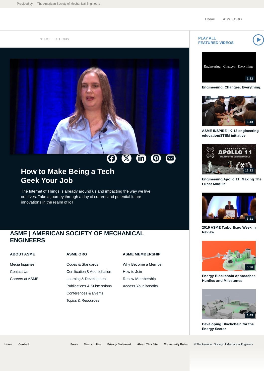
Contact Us (19, 271)
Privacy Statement (119, 344)
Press (74, 344)
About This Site (147, 344)
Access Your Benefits (140, 286)
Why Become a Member (143, 264)
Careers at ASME (24, 279)
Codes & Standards (82, 264)
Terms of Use (92, 344)
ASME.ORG (232, 19)
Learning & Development (86, 279)
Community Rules (176, 344)
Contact (23, 344)
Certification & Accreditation (88, 271)
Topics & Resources (82, 300)
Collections (54, 39)
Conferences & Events (84, 293)
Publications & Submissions (89, 286)
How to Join (132, 271)
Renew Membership (139, 279)
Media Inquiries (22, 264)
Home (210, 19)
